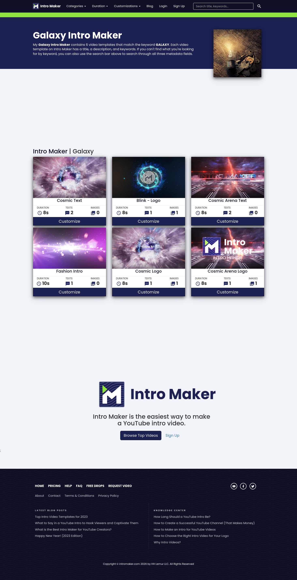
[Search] (259, 6)
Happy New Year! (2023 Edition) (59, 536)
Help (68, 486)
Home (39, 486)
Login (163, 6)
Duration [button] (100, 6)
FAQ (79, 486)
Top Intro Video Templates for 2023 (61, 517)
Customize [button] (82, 221)
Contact (54, 495)
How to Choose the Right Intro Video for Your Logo (191, 536)
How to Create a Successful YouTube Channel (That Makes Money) (204, 523)
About (39, 495)
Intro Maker (50, 151)
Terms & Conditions (79, 495)
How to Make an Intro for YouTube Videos (185, 529)
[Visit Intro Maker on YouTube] (234, 488)
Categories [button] (76, 6)
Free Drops (95, 486)
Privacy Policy (108, 495)
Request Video (120, 486)
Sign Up (179, 6)
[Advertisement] (148, 113)
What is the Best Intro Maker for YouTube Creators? (73, 529)
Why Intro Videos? (167, 542)
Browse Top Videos (141, 435)
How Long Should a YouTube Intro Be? (182, 517)
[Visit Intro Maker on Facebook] (243, 488)
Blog (150, 6)
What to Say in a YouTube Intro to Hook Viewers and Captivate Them (86, 523)
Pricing (54, 486)
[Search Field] (223, 6)
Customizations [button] (127, 6)
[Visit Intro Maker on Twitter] (253, 488)
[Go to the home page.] (46, 6)
